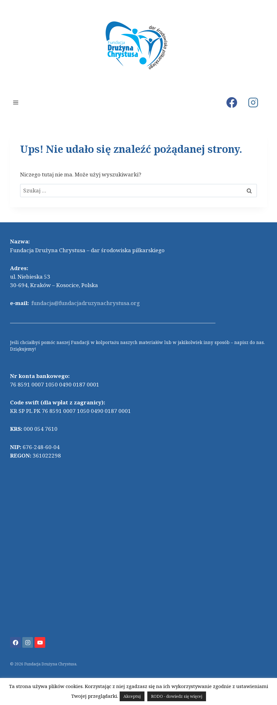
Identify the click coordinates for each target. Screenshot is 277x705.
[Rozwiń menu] (16, 102)
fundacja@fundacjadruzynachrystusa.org (85, 303)
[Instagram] (253, 102)
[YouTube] (40, 642)
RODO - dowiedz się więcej (176, 696)
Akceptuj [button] (132, 696)
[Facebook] (231, 102)
